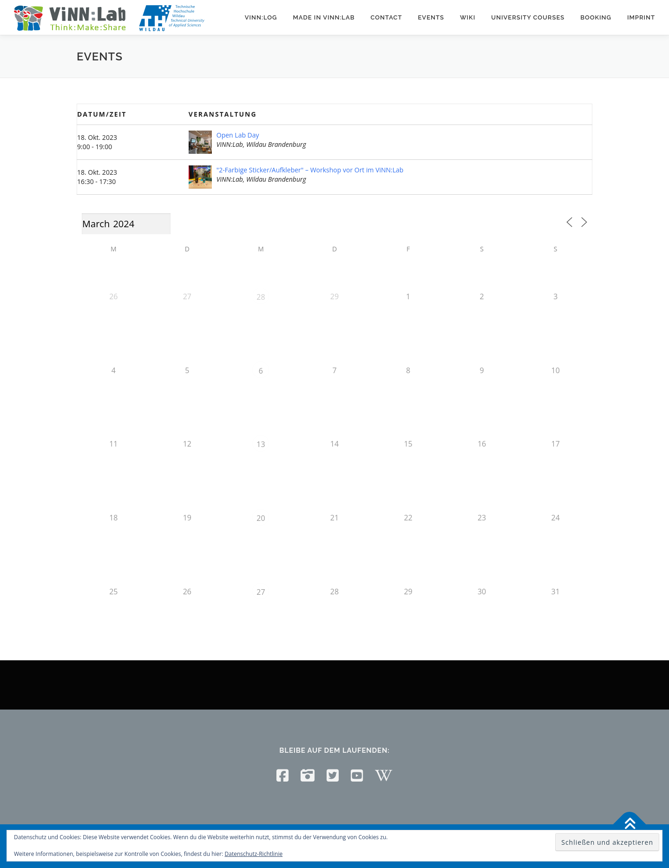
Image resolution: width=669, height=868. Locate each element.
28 (260, 297)
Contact (386, 17)
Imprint (641, 17)
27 (260, 592)
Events (431, 17)
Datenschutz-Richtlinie (254, 854)
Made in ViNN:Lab (323, 17)
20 (260, 518)
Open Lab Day (237, 135)
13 (260, 444)
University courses (527, 17)
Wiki (467, 17)
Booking (595, 17)
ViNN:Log (261, 17)
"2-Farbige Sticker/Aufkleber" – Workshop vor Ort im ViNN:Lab (310, 169)
